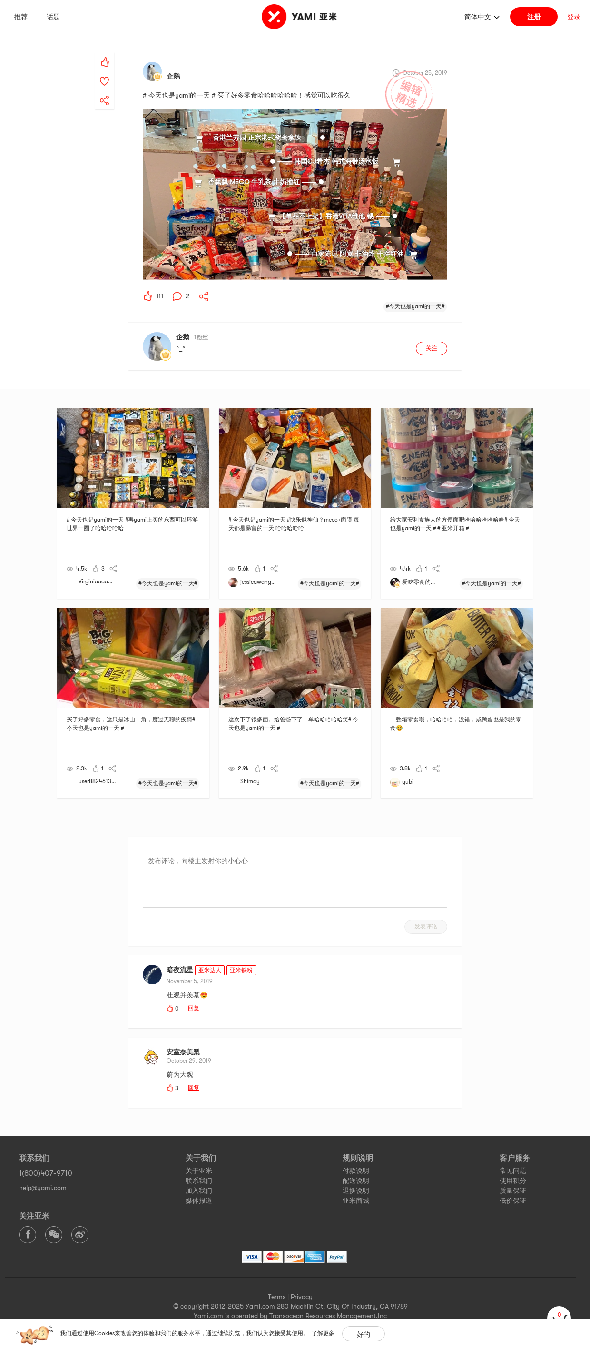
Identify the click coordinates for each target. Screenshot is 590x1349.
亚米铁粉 (241, 970)
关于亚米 (199, 1170)
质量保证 (513, 1190)
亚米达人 (209, 970)
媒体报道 (199, 1200)
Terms (276, 1296)
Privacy (302, 1296)
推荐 (21, 16)
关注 (431, 348)
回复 (193, 1008)
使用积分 (513, 1180)
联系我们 (199, 1180)
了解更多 (323, 1333)
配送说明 (356, 1180)
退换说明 (356, 1190)
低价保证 (513, 1200)
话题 (53, 16)
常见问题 (513, 1170)
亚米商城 (356, 1200)
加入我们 (199, 1190)
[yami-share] (104, 90)
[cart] (559, 1318)
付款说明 (356, 1170)
